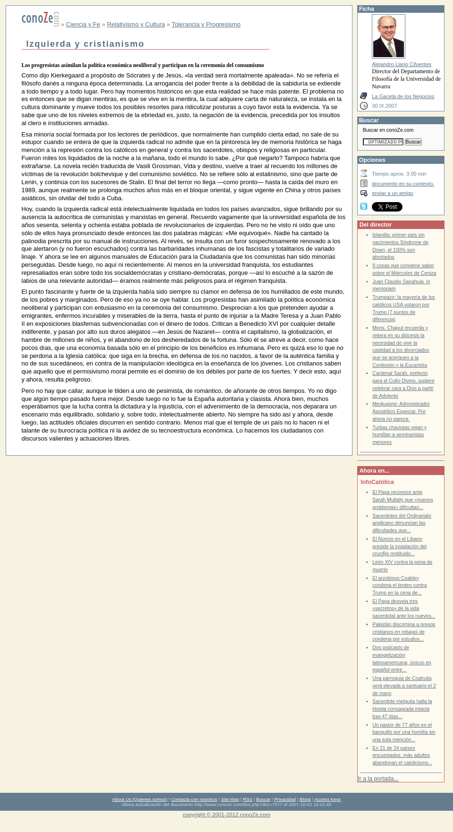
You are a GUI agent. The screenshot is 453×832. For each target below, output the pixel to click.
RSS (247, 799)
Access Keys (327, 799)
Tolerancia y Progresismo (206, 24)
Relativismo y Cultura (136, 24)
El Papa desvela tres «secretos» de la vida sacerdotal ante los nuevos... (403, 609)
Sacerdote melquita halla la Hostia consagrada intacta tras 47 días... (402, 709)
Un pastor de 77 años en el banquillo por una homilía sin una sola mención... (403, 732)
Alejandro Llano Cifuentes (401, 64)
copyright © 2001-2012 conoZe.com (226, 814)
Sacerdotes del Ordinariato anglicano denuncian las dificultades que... (401, 523)
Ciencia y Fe (83, 24)
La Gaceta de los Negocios (403, 96)
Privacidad (285, 799)
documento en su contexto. (403, 184)
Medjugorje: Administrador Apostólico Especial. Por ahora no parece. (401, 411)
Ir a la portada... (378, 778)
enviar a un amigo (392, 193)
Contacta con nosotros (194, 799)
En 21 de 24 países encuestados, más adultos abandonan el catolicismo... (402, 755)
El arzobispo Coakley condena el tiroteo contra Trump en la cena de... (399, 585)
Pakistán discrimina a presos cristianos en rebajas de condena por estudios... (403, 632)
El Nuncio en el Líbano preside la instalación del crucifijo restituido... (399, 546)
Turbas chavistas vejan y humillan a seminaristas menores (399, 435)
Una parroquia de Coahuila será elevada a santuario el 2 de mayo (404, 686)
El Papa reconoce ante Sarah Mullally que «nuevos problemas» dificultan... (402, 499)
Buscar (263, 799)
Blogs (305, 799)
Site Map (230, 799)
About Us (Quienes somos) (140, 799)
